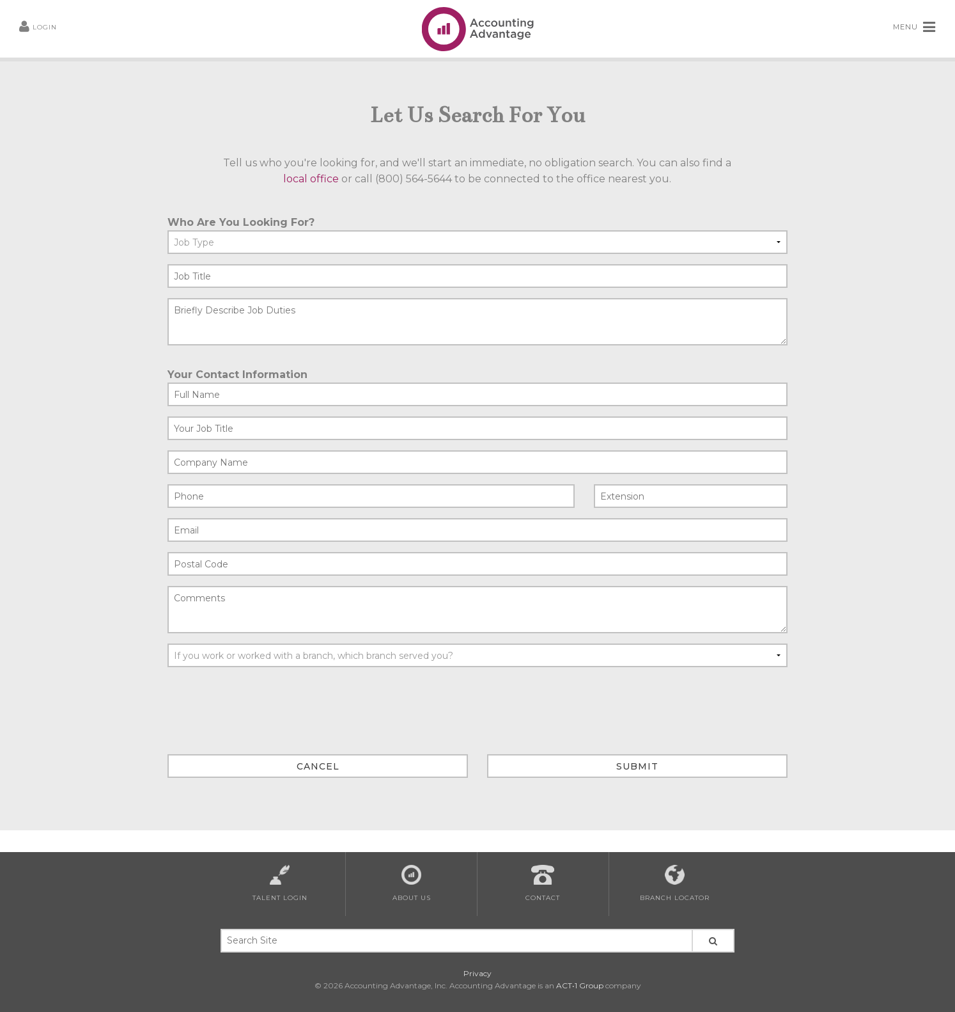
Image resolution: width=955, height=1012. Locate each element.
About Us (411, 883)
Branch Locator (675, 883)
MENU (914, 27)
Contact (542, 883)
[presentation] (264, 702)
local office (311, 179)
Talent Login (279, 883)
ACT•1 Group (579, 985)
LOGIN (38, 27)
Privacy (477, 973)
